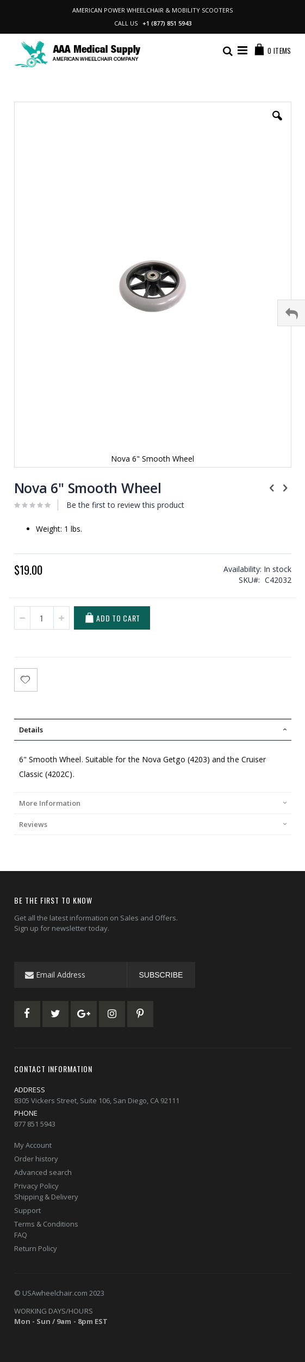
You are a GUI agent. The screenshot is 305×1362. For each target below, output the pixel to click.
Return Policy (35, 1248)
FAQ (20, 1235)
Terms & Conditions (46, 1224)
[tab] (152, 730)
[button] (277, 124)
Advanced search (43, 1172)
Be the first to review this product (125, 505)
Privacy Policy (36, 1186)
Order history (36, 1159)
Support (27, 1210)
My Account (33, 1145)
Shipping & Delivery (46, 1197)
